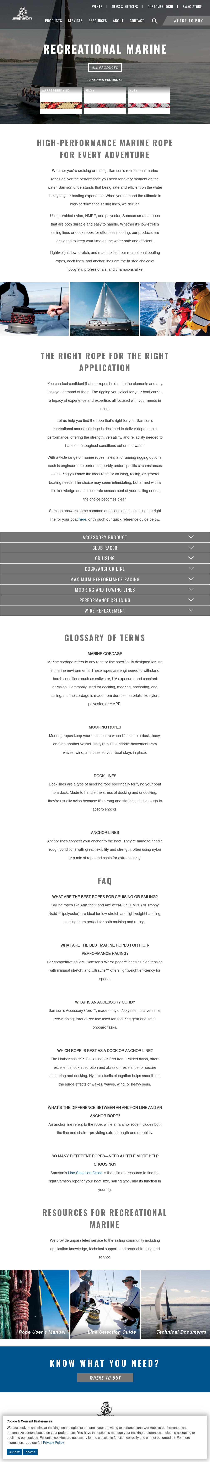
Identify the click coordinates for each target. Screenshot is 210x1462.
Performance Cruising (105, 600)
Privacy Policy (53, 1443)
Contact (137, 20)
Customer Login (160, 6)
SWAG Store (192, 6)
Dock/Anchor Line (105, 568)
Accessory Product (105, 537)
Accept (14, 1452)
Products (53, 20)
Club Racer (105, 547)
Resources (98, 20)
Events (97, 6)
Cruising (105, 558)
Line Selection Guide (85, 1173)
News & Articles (125, 6)
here (82, 519)
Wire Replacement (105, 610)
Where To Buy (188, 21)
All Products (105, 67)
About (118, 20)
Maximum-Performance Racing (105, 579)
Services (75, 20)
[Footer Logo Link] (105, 1411)
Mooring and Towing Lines (105, 589)
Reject (30, 1452)
